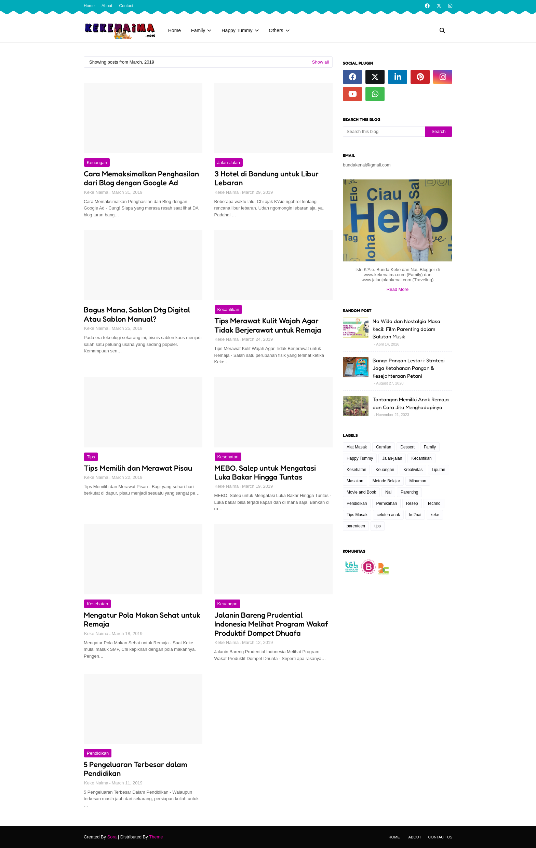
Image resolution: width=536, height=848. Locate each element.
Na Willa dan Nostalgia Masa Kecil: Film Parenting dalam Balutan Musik (406, 329)
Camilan (383, 447)
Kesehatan (228, 456)
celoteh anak (388, 514)
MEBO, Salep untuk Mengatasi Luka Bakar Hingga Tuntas (265, 472)
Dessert (407, 447)
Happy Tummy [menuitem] (237, 30)
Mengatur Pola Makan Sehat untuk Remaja (142, 619)
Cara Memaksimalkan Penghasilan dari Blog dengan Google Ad (141, 178)
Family (430, 447)
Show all (320, 62)
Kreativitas (413, 469)
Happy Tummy (360, 458)
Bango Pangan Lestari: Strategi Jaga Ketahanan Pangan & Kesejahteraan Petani (408, 368)
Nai (388, 492)
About (107, 5)
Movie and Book (361, 492)
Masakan (355, 481)
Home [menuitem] (174, 30)
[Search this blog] (384, 131)
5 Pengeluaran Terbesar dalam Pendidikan (135, 769)
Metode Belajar (386, 481)
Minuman (417, 481)
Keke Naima (96, 192)
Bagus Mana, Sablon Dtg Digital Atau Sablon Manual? (137, 314)
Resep (412, 503)
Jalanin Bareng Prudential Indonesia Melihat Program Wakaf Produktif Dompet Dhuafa (271, 623)
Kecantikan (228, 309)
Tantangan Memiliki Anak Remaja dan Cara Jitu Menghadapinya (411, 403)
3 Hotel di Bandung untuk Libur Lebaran (266, 178)
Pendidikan (98, 753)
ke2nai (415, 514)
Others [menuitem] (276, 30)
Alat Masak (357, 447)
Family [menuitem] (198, 30)
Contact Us (440, 837)
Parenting (409, 492)
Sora (112, 836)
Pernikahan (386, 503)
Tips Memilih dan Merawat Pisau (138, 467)
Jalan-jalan (228, 162)
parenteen (356, 526)
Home (89, 5)
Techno (434, 503)
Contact (126, 5)
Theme (156, 836)
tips (91, 456)
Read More (397, 289)
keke (434, 514)
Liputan (438, 469)
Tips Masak (357, 514)
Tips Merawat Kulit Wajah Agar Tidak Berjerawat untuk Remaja (267, 325)
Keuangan (97, 162)
